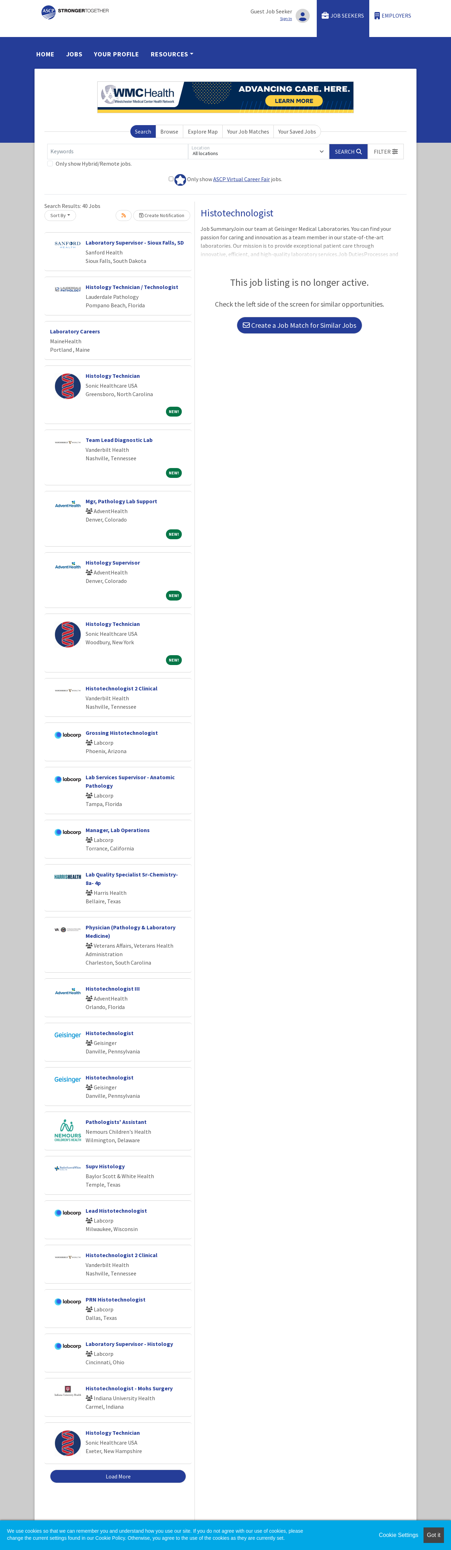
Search (143, 131)
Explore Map (203, 131)
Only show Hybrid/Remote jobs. (94, 163)
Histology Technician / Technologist (132, 286)
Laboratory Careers (75, 331)
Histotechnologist (110, 1033)
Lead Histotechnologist (116, 1210)
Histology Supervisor (113, 562)
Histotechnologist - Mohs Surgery (129, 1388)
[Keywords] (117, 151)
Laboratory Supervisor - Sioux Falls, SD (135, 242)
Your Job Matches (248, 131)
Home (45, 54)
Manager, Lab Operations (118, 830)
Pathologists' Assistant (116, 1121)
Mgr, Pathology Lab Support (121, 501)
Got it (433, 1535)
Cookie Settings (398, 1535)
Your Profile (116, 54)
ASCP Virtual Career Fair (241, 179)
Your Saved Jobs (297, 131)
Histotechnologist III (113, 988)
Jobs (74, 54)
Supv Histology (105, 1166)
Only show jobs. (225, 180)
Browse (169, 131)
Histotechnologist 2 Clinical (121, 688)
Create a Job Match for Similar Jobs (299, 325)
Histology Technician (113, 375)
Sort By (58, 215)
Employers (393, 15)
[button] (386, 151)
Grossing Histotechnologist (122, 732)
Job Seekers (343, 15)
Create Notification (161, 215)
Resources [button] (169, 54)
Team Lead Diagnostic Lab (119, 439)
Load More (118, 1476)
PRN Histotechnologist (116, 1299)
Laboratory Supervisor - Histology (129, 1343)
